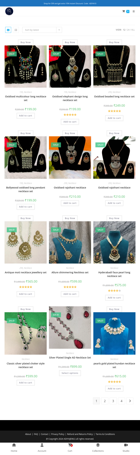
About (28, 434)
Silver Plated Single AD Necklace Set (70, 357)
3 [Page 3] (113, 401)
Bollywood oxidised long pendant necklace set (25, 189)
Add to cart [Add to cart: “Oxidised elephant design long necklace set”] (69, 121)
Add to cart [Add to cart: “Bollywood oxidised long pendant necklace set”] (25, 206)
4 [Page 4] (121, 401)
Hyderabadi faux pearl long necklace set (114, 274)
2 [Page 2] (105, 401)
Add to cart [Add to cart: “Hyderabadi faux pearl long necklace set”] (114, 297)
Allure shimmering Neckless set (70, 272)
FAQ (36, 434)
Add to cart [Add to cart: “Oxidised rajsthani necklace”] (69, 203)
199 (21, 92)
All (133, 29)
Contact (44, 434)
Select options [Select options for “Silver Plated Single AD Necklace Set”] (70, 373)
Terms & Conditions (105, 434)
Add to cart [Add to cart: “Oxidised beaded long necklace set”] (114, 118)
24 (128, 29)
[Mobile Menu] (132, 11)
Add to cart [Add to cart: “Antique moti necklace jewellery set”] (25, 294)
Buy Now (26, 42)
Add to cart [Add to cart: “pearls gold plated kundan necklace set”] (114, 388)
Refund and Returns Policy (80, 434)
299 (110, 92)
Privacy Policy (57, 434)
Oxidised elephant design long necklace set (70, 98)
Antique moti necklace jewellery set (25, 272)
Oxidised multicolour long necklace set (25, 98)
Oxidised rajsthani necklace (70, 187)
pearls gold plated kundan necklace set (114, 365)
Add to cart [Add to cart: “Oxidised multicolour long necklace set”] (25, 115)
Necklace (28, 92)
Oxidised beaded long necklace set (114, 96)
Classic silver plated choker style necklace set (26, 365)
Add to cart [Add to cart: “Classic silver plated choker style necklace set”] (25, 382)
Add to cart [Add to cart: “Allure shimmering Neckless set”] (69, 294)
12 (124, 29)
